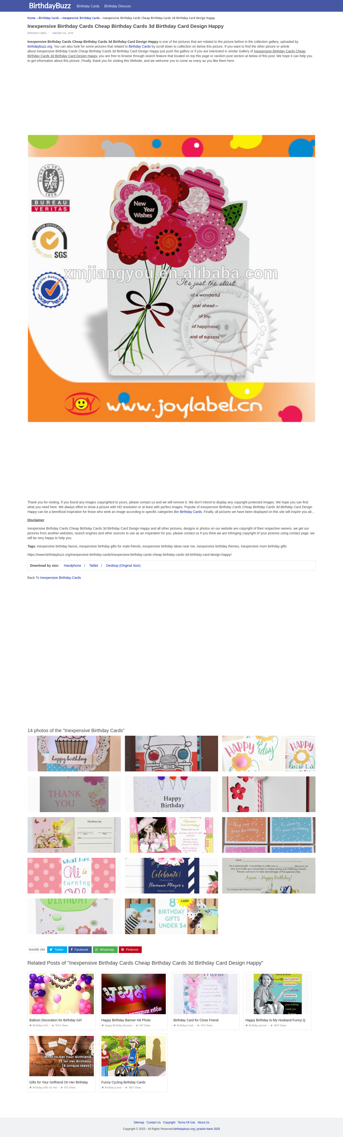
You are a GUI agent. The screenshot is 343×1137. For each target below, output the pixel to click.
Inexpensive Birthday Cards (60, 578)
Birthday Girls (38, 1025)
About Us (203, 1122)
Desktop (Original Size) (123, 565)
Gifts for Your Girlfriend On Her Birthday (58, 1082)
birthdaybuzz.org (39, 46)
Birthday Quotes (256, 1025)
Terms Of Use (186, 1122)
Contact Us (153, 1122)
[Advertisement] (171, 100)
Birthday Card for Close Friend (195, 1020)
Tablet (93, 565)
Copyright (169, 1122)
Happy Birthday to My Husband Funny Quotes (279, 1020)
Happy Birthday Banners (116, 1025)
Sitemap (139, 1122)
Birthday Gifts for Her (43, 1087)
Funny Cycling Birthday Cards (123, 1082)
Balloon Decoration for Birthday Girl (55, 1020)
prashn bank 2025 (208, 1129)
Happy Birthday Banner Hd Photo (126, 1020)
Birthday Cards (89, 6)
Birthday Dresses (118, 6)
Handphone (72, 565)
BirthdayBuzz (51, 5)
